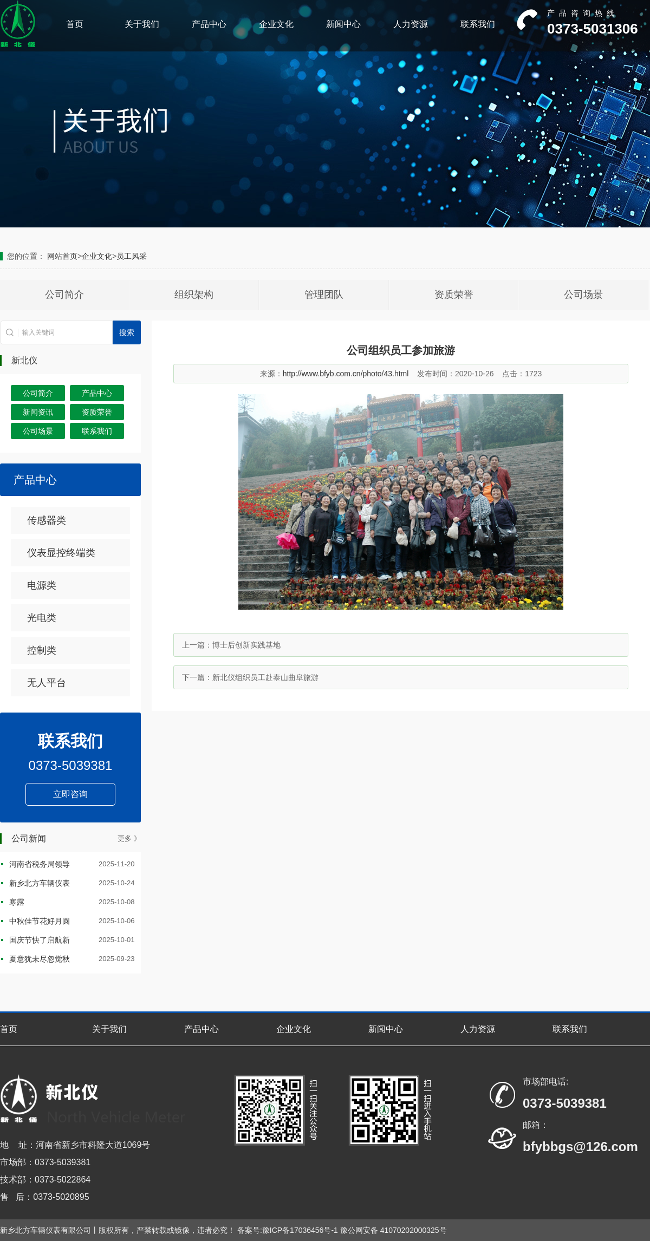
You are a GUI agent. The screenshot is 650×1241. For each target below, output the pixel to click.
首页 (74, 24)
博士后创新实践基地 (246, 645)
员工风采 (131, 256)
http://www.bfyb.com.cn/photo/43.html (346, 373)
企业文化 (276, 24)
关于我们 (142, 24)
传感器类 (46, 520)
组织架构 (193, 294)
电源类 (41, 585)
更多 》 (129, 838)
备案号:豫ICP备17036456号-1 (287, 1230)
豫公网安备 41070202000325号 (393, 1230)
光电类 (41, 617)
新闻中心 (343, 24)
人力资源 (410, 24)
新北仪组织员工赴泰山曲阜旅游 (265, 677)
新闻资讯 (38, 412)
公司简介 (64, 294)
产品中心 (209, 24)
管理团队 (323, 294)
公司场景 (583, 294)
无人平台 (46, 682)
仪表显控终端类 (61, 552)
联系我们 (477, 24)
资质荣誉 (453, 294)
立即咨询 (70, 794)
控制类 (41, 650)
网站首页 (62, 256)
